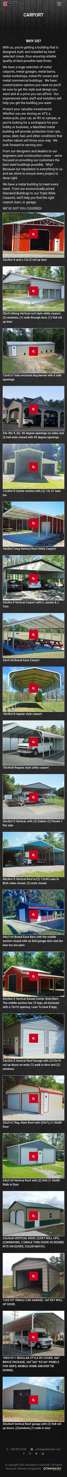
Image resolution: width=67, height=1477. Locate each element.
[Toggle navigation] (59, 3)
